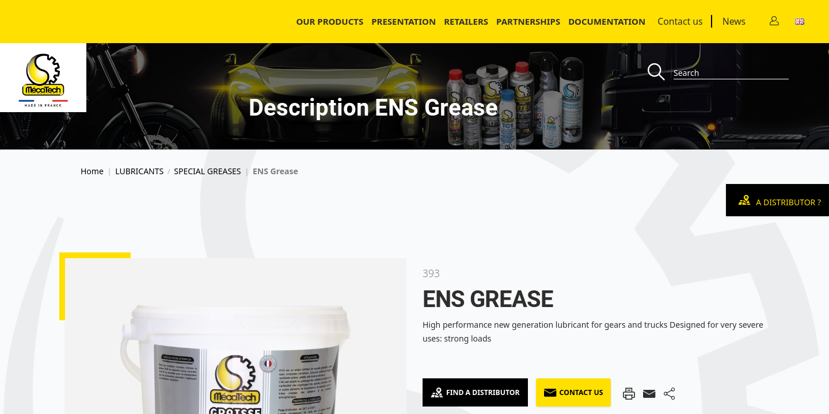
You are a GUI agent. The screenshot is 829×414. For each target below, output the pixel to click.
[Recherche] (661, 72)
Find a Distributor (475, 392)
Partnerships (528, 21)
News (734, 21)
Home (92, 171)
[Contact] (774, 21)
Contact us (679, 21)
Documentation (606, 21)
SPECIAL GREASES (207, 171)
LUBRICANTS (139, 171)
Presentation (403, 21)
